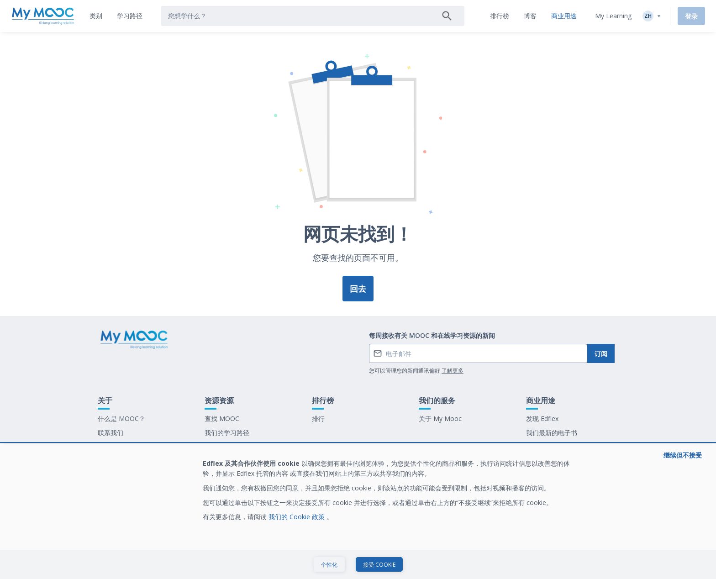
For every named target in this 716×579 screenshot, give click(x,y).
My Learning (613, 15)
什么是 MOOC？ (121, 418)
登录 (691, 16)
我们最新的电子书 (551, 432)
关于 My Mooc (440, 418)
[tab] (96, 16)
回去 (358, 288)
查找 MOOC (222, 418)
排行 (318, 418)
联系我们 (110, 432)
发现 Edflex (542, 418)
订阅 (601, 353)
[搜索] (447, 16)
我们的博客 (221, 446)
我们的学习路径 (227, 432)
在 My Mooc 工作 (551, 446)
